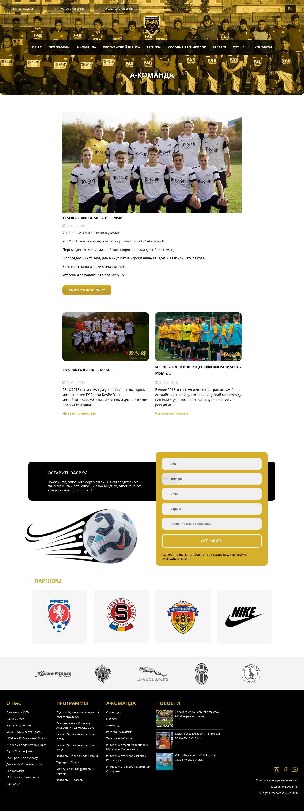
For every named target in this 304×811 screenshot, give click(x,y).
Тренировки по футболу (22, 758)
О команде (113, 712)
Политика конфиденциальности (277, 780)
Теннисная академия (68, 9)
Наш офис (13, 784)
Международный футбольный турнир (76, 771)
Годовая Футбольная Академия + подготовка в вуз (77, 714)
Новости (111, 719)
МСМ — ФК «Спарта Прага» (24, 732)
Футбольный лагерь (69, 780)
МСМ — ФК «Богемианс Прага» (26, 738)
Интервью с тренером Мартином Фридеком (128, 769)
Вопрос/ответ (15, 771)
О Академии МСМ (18, 712)
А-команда (113, 725)
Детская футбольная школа (24, 764)
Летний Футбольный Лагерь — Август (76, 747)
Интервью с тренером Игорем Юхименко (126, 758)
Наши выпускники (18, 725)
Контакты (263, 47)
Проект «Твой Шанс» (121, 47)
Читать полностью (79, 413)
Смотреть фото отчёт (87, 290)
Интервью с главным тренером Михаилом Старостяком (127, 747)
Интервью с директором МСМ (26, 745)
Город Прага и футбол (20, 751)
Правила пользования (283, 786)
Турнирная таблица (119, 738)
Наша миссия (15, 719)
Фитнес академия (23, 9)
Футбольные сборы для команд (77, 756)
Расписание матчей (119, 732)
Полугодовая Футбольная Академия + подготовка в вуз (75, 725)
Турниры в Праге (67, 762)
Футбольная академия (117, 9)
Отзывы (240, 47)
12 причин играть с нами (22, 777)
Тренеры (154, 47)
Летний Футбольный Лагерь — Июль (76, 736)
